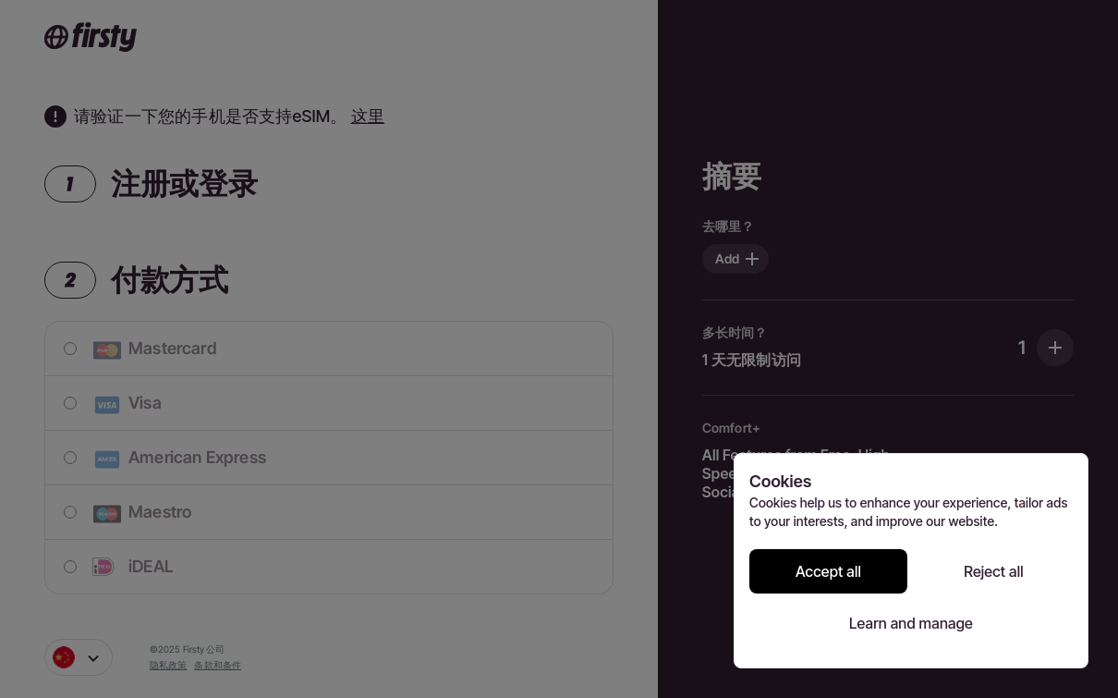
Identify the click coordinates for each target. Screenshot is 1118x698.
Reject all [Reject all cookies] (994, 571)
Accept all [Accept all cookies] (828, 571)
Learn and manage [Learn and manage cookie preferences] (911, 623)
